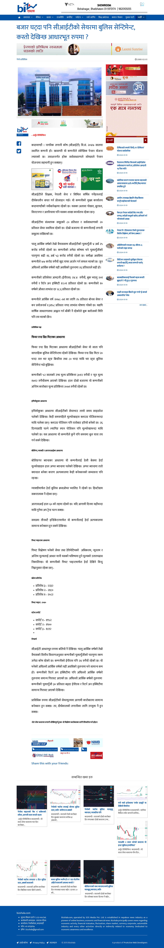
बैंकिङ (38, 17)
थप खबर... (143, 305)
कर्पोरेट (69, 17)
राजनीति (60, 17)
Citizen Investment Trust (69, 749)
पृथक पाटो (130, 17)
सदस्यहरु (53, 943)
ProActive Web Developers (135, 942)
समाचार (26, 17)
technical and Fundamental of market (45, 749)
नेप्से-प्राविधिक (22, 59)
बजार (49, 17)
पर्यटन (78, 17)
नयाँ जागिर (90, 17)
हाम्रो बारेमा (24, 943)
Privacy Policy (39, 943)
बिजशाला (20, 135)
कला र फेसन (117, 17)
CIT (84, 749)
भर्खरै (140, 17)
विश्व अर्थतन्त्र (103, 17)
